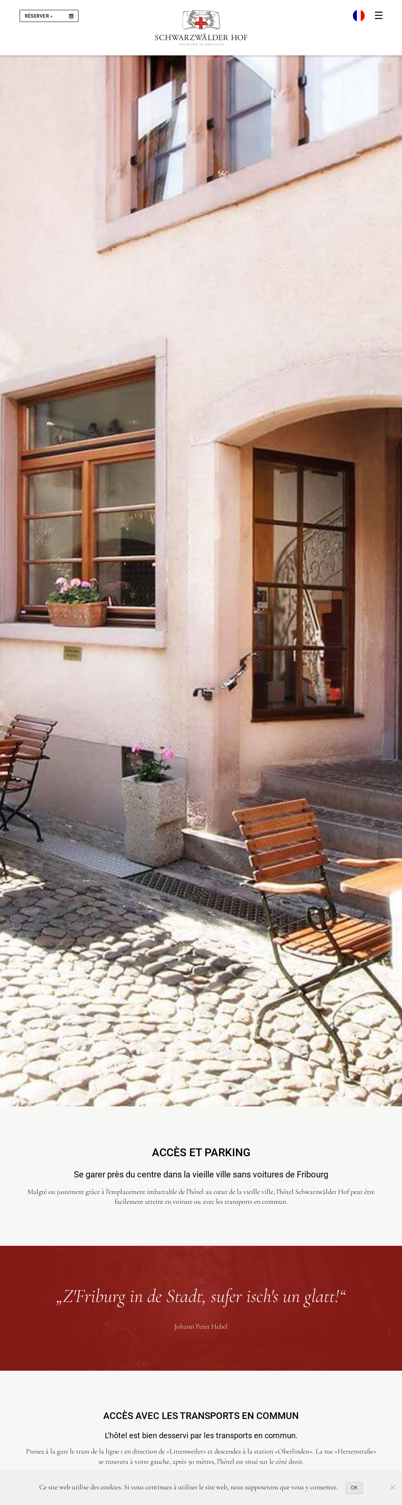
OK (354, 1487)
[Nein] (392, 1487)
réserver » (39, 16)
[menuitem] (359, 16)
